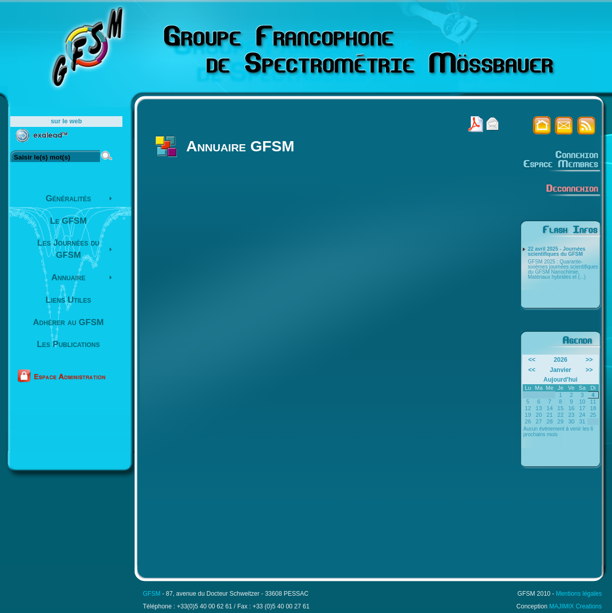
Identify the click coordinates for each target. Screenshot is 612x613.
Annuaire (69, 277)
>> (589, 359)
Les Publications (68, 344)
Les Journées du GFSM (68, 249)
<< (532, 359)
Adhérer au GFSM (68, 322)
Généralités (68, 198)
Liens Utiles (68, 300)
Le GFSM (68, 221)
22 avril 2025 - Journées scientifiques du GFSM (556, 252)
